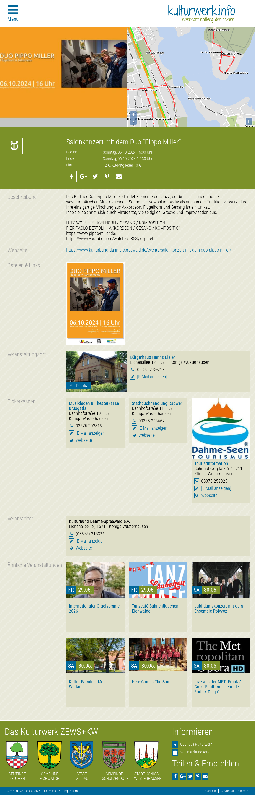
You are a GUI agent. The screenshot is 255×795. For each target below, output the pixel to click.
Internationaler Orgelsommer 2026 (95, 608)
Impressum (71, 791)
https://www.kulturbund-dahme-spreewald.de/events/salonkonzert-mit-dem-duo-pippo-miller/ (148, 250)
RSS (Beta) (227, 791)
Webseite (84, 440)
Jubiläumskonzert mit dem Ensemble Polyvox (218, 608)
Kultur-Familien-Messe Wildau (89, 684)
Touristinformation (211, 463)
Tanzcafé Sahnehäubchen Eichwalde (155, 608)
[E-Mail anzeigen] (152, 376)
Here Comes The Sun (150, 681)
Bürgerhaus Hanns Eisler (152, 357)
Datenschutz (52, 791)
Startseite (210, 791)
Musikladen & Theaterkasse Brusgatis (94, 406)
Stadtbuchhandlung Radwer (157, 403)
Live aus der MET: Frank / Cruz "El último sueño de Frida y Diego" (217, 686)
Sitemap (243, 791)
